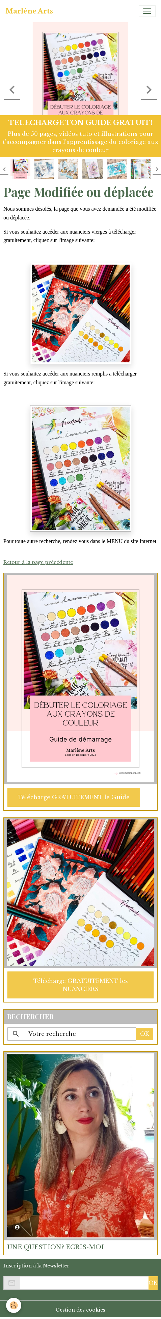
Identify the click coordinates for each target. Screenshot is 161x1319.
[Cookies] (13, 1305)
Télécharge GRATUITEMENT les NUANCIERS (80, 985)
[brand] (29, 11)
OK (144, 1033)
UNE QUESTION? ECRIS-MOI (55, 1247)
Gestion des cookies (80, 1310)
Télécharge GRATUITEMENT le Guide (74, 797)
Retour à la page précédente (38, 562)
